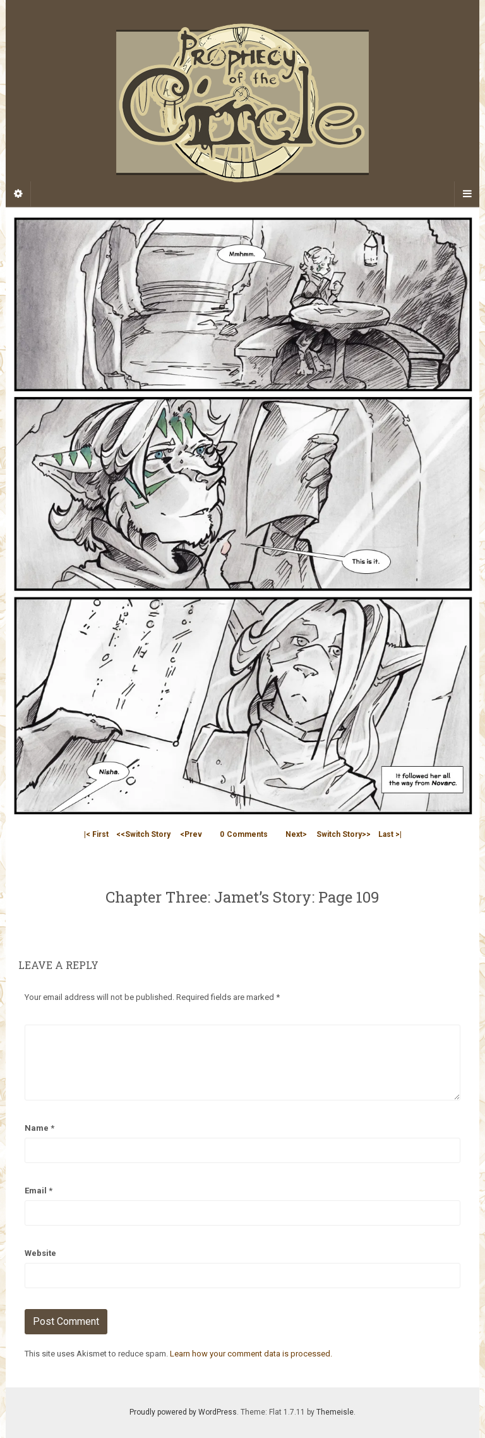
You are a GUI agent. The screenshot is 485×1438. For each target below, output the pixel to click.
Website (40, 1253)
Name (39, 1128)
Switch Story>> (343, 834)
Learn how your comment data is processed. (251, 1353)
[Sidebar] (18, 194)
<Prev (191, 834)
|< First (96, 834)
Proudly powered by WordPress (183, 1412)
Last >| (390, 834)
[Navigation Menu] (466, 194)
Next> (296, 834)
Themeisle (335, 1412)
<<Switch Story (143, 834)
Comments (244, 834)
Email (38, 1190)
